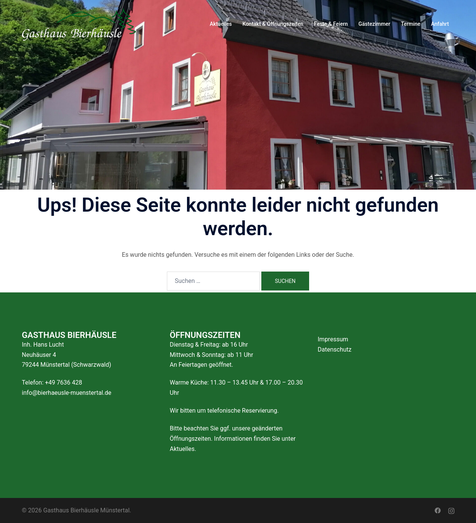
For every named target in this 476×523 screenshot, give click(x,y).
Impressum (333, 339)
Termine (410, 24)
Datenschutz (335, 349)
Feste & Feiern (331, 24)
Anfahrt (440, 24)
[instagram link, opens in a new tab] (451, 510)
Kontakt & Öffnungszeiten (272, 24)
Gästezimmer (374, 24)
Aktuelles (221, 24)
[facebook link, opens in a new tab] (438, 510)
